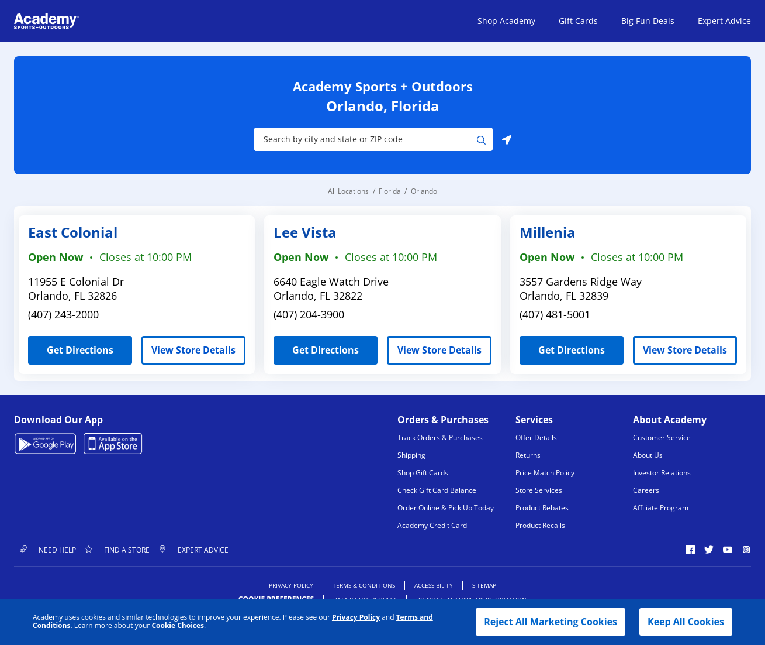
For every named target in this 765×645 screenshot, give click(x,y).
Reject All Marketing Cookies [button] (550, 621)
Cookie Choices (177, 626)
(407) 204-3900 (309, 314)
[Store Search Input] (365, 139)
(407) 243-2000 (63, 314)
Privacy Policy (356, 617)
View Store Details (193, 350)
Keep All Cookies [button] (686, 621)
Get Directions (70, 346)
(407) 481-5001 (555, 314)
